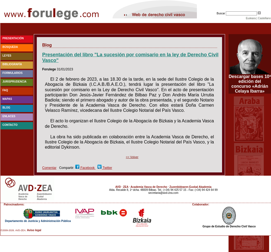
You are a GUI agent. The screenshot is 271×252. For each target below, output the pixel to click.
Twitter (107, 168)
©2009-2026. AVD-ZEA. (13, 230)
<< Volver (132, 157)
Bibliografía (12, 64)
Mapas (7, 98)
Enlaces (8, 116)
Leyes (6, 55)
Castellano (264, 18)
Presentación (13, 38)
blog (6, 107)
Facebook (87, 168)
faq (5, 90)
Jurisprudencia (14, 81)
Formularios (12, 72)
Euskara (251, 18)
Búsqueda (10, 46)
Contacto (10, 124)
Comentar (49, 168)
